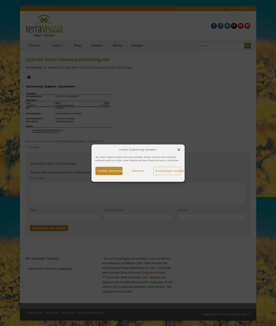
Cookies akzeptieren (110, 170)
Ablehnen (138, 170)
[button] (179, 149)
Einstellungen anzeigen (168, 170)
